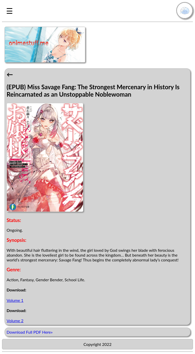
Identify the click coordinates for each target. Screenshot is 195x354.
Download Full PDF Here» (30, 332)
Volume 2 (15, 320)
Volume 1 (15, 300)
